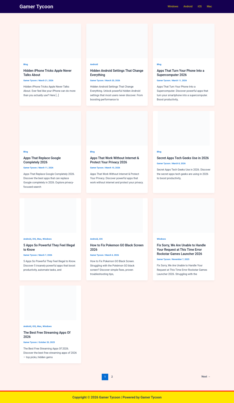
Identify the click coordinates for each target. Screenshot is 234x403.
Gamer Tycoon (36, 6)
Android (188, 6)
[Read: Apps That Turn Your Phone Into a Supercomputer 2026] (183, 40)
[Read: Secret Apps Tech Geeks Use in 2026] (183, 128)
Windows (173, 6)
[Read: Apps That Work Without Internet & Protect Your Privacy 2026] (117, 128)
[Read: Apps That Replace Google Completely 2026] (50, 128)
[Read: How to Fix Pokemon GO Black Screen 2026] (117, 215)
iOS (200, 6)
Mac (209, 6)
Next (205, 376)
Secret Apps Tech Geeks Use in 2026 (183, 158)
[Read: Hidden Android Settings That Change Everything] (117, 40)
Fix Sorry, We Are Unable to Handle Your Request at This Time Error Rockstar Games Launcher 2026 (182, 249)
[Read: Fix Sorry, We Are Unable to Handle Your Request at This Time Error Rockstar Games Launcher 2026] (183, 215)
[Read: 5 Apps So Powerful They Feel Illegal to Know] (50, 215)
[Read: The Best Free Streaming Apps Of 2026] (50, 302)
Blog (25, 64)
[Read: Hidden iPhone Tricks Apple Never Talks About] (50, 40)
